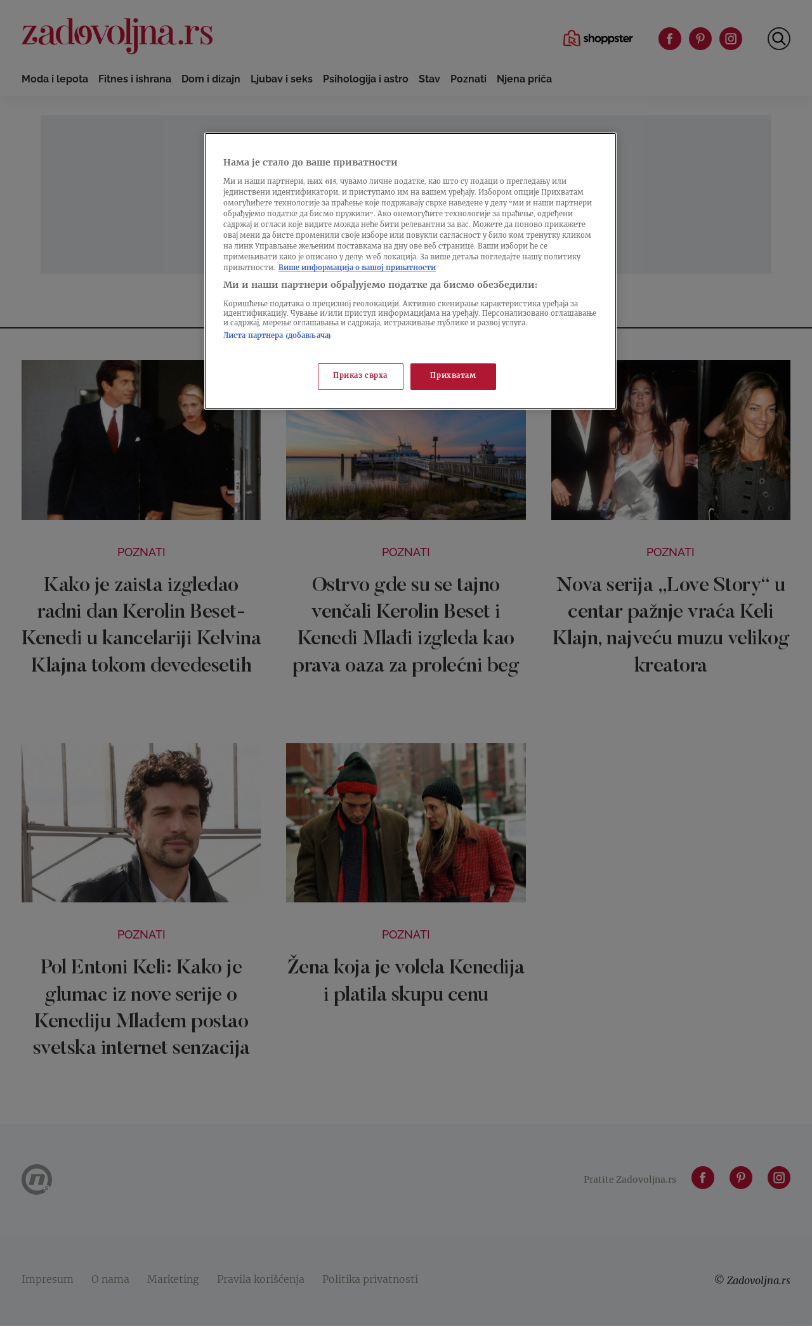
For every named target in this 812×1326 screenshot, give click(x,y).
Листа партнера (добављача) (277, 336)
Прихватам (453, 376)
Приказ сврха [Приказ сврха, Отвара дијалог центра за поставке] (360, 376)
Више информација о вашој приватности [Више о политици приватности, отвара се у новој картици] (357, 268)
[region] (410, 271)
